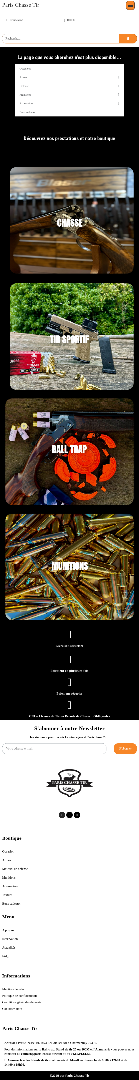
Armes (69, 77)
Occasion (8, 851)
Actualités (8, 947)
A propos (8, 930)
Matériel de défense (15, 869)
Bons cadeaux (27, 112)
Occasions (25, 68)
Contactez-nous (12, 1008)
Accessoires (69, 103)
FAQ (5, 956)
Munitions (69, 95)
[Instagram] (62, 815)
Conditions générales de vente (21, 1002)
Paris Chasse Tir (20, 5)
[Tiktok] (69, 815)
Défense (69, 86)
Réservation (10, 939)
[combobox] (60, 38)
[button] (69, 20)
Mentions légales (13, 989)
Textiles (7, 895)
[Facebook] (77, 815)
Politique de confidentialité (19, 995)
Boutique (12, 838)
